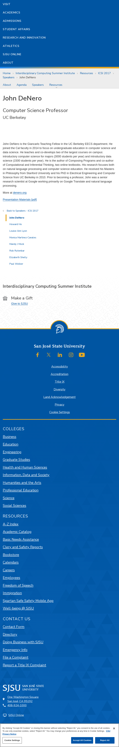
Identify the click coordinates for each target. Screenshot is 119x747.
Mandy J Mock (16, 244)
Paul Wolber (16, 264)
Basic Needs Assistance (21, 539)
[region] (59, 735)
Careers (9, 570)
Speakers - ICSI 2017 (26, 210)
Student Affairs (16, 29)
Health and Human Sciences (25, 467)
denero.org (19, 192)
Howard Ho (15, 224)
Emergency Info (15, 649)
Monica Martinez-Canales (22, 237)
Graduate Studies (16, 459)
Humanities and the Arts (22, 482)
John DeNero (28, 77)
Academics (11, 12)
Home (7, 73)
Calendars (11, 562)
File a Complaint (15, 657)
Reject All (104, 740)
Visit (7, 4)
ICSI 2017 (104, 73)
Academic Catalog (17, 531)
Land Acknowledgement (59, 397)
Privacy (59, 405)
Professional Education (20, 490)
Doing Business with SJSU (23, 642)
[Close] (114, 728)
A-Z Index (10, 524)
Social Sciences (14, 505)
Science (8, 498)
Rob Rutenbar (16, 250)
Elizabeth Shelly (18, 257)
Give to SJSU (19, 303)
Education (10, 444)
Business (9, 436)
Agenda (21, 85)
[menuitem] (7, 84)
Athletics (11, 46)
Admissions (12, 21)
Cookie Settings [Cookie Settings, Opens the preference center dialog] (12, 740)
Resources (86, 73)
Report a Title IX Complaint (24, 665)
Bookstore (11, 554)
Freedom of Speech (18, 585)
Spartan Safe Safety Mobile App (28, 600)
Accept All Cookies (82, 740)
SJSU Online (12, 54)
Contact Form (13, 626)
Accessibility (59, 367)
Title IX (59, 382)
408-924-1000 (17, 705)
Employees (11, 577)
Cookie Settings (59, 412)
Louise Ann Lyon (18, 231)
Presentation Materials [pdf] (20, 199)
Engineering (12, 452)
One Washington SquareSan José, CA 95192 (23, 699)
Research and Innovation (24, 37)
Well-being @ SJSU (18, 608)
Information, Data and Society (26, 474)
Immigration (12, 593)
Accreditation (59, 374)
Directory (10, 634)
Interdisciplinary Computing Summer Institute (45, 73)
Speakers (8, 77)
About (8, 63)
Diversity (59, 390)
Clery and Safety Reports (23, 547)
